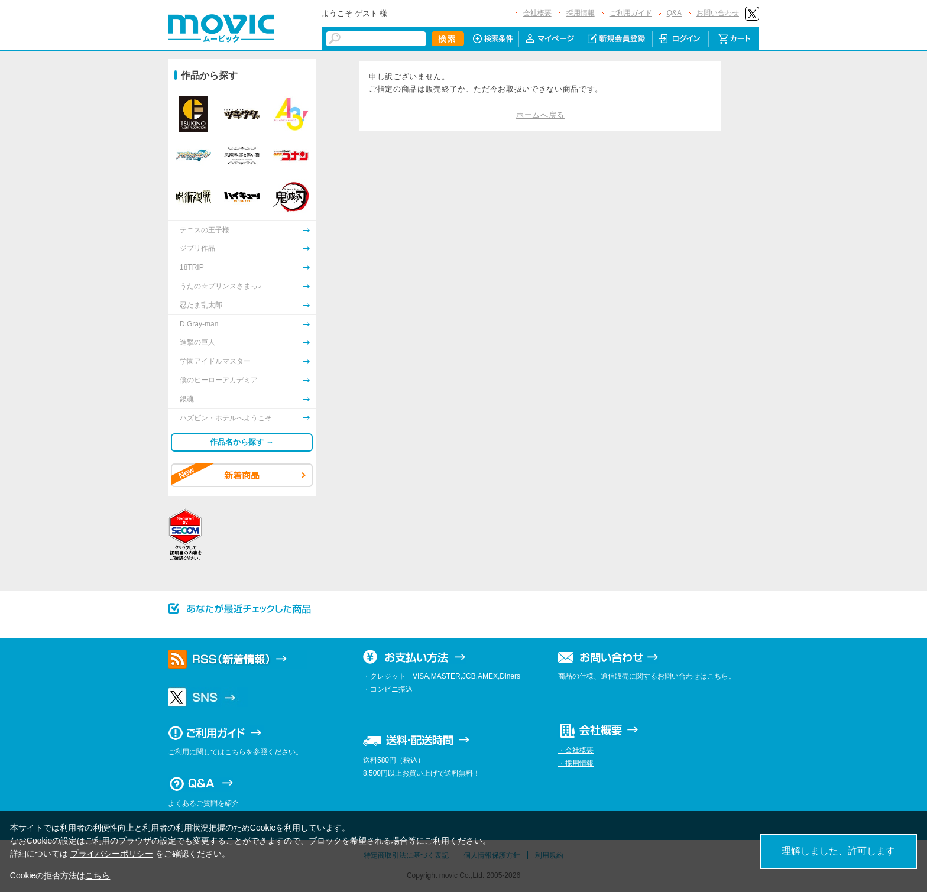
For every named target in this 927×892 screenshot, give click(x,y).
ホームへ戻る (540, 115)
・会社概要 (576, 750)
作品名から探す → (242, 441)
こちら (97, 875)
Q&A (674, 13)
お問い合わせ (717, 13)
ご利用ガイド (631, 13)
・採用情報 (576, 763)
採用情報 (580, 13)
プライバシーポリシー (111, 853)
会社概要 (537, 13)
